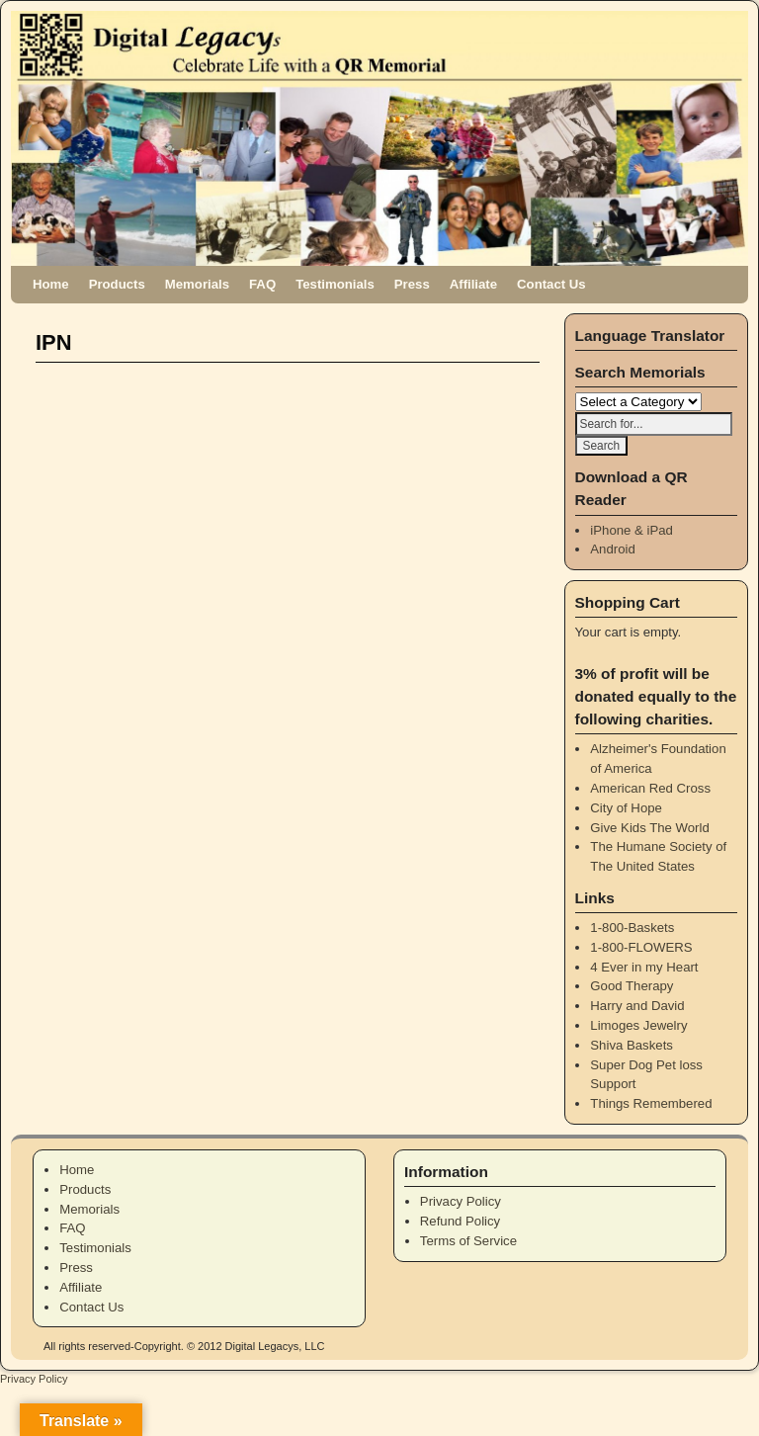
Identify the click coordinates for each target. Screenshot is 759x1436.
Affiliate (473, 284)
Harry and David (637, 1005)
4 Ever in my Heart (644, 967)
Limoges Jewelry (638, 1025)
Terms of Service (468, 1240)
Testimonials (335, 284)
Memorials (197, 284)
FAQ (262, 284)
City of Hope (626, 808)
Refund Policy (460, 1221)
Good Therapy (631, 985)
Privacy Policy (460, 1201)
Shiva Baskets (631, 1045)
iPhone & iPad (631, 530)
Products (117, 284)
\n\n (638, 401)
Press (412, 284)
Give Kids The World (649, 827)
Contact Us (551, 284)
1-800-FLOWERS (641, 947)
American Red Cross (650, 788)
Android (612, 549)
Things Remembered (651, 1103)
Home (51, 284)
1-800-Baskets (632, 927)
